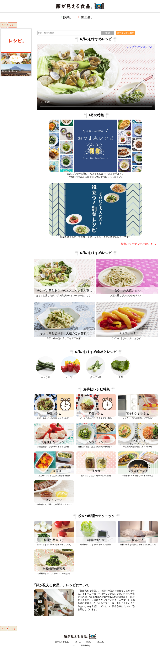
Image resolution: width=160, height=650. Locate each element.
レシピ (72, 645)
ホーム (78, 642)
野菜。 (89, 642)
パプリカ (70, 377)
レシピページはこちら (140, 46)
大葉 (120, 377)
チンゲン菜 (95, 377)
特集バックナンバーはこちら (138, 243)
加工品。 (101, 642)
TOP (4, 25)
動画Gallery (85, 645)
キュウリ (45, 377)
